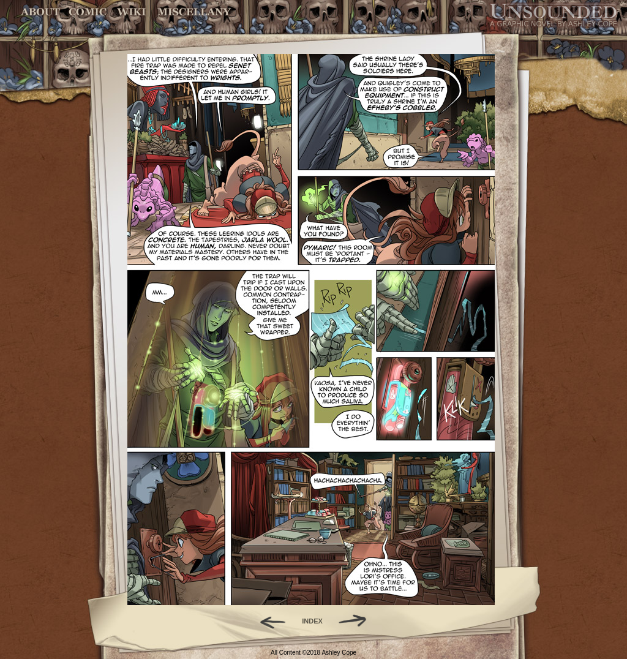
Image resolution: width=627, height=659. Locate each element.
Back (268, 621)
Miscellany (194, 12)
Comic (87, 12)
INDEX (312, 621)
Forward (356, 621)
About (41, 12)
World (131, 12)
